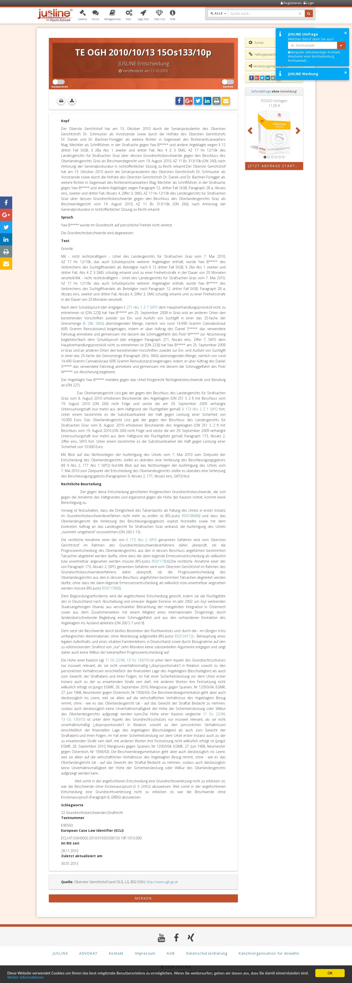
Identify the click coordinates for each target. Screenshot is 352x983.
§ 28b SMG (93, 323)
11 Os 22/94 (115, 660)
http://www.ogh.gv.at (162, 881)
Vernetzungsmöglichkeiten (268, 66)
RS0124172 (183, 636)
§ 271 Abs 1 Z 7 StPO (141, 307)
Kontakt (116, 953)
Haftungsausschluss (264, 54)
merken (143, 898)
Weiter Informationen (25, 977)
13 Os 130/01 (137, 660)
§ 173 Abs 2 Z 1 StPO (200, 409)
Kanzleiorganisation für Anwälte (269, 953)
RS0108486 (190, 515)
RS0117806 (160, 561)
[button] (82, 15)
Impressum (145, 953)
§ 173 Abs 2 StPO (141, 539)
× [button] (345, 32)
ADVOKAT (88, 953)
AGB (171, 953)
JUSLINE (60, 953)
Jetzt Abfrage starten (274, 165)
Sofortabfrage (261, 91)
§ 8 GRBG (142, 786)
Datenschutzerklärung (207, 953)
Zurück (256, 42)
